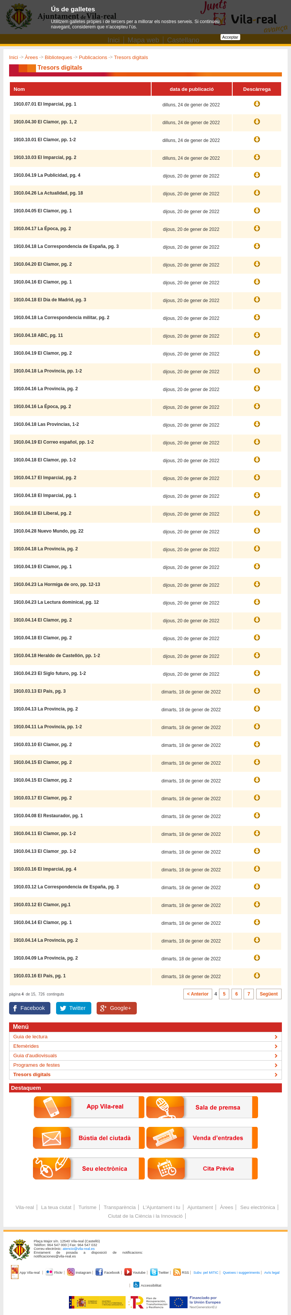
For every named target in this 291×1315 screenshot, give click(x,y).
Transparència (119, 1207)
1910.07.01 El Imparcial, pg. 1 (45, 104)
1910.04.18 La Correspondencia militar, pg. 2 (62, 317)
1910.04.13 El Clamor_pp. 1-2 (45, 851)
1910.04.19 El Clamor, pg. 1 (43, 566)
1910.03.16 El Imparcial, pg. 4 (45, 869)
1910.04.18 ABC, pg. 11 (38, 335)
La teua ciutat (56, 1207)
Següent (269, 994)
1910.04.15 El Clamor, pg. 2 (43, 762)
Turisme (87, 1207)
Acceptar (230, 37)
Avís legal (271, 1272)
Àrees (31, 57)
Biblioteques (58, 57)
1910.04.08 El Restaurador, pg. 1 (48, 815)
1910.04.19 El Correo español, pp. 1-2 (54, 442)
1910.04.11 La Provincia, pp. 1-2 (48, 726)
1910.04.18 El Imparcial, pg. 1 (45, 495)
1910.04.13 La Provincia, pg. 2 (46, 709)
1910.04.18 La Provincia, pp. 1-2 (48, 371)
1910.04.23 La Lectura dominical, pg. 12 (56, 602)
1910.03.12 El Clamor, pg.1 (42, 904)
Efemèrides (26, 1046)
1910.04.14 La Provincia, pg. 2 (46, 940)
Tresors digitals (131, 57)
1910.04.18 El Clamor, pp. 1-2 (45, 460)
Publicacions (93, 57)
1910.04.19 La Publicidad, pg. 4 (47, 175)
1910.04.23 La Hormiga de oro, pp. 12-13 (57, 584)
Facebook (32, 1008)
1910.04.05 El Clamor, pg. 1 (43, 210)
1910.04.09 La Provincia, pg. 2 (46, 958)
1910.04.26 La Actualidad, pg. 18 (48, 193)
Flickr (54, 1272)
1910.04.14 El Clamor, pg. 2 (43, 620)
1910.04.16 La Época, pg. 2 (42, 406)
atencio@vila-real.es (79, 1249)
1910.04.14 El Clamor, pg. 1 (43, 922)
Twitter (77, 1008)
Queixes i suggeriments (241, 1272)
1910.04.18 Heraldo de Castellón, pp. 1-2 (57, 655)
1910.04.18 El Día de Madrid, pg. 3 (50, 299)
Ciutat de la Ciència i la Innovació (145, 1216)
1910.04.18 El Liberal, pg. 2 (42, 513)
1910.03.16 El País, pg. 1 (40, 975)
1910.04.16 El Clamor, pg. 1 (43, 282)
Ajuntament (200, 1207)
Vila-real (25, 1207)
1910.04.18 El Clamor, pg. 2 (43, 637)
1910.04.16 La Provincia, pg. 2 (46, 388)
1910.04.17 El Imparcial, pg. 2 (45, 477)
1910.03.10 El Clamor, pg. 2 (43, 744)
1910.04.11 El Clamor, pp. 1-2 (45, 833)
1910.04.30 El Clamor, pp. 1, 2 (45, 122)
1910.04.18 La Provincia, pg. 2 (46, 549)
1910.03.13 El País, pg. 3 (40, 691)
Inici (13, 57)
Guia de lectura (30, 1036)
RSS (181, 1272)
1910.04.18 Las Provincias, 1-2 (46, 424)
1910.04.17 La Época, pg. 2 (42, 228)
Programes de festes (36, 1065)
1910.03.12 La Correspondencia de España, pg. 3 (66, 887)
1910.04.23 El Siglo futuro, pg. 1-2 (50, 673)
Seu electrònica (257, 1207)
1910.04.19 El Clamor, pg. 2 (43, 353)
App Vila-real (26, 1272)
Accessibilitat (147, 1285)
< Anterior (198, 994)
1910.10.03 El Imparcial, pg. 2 (45, 157)
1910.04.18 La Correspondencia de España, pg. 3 (66, 246)
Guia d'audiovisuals (35, 1055)
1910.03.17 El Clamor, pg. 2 (43, 798)
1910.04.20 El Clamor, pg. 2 (43, 264)
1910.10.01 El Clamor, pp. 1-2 (45, 139)
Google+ (120, 1008)
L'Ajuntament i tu (161, 1207)
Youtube (135, 1272)
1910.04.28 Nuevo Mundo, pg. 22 (48, 531)
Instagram (79, 1272)
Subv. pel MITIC (205, 1272)
